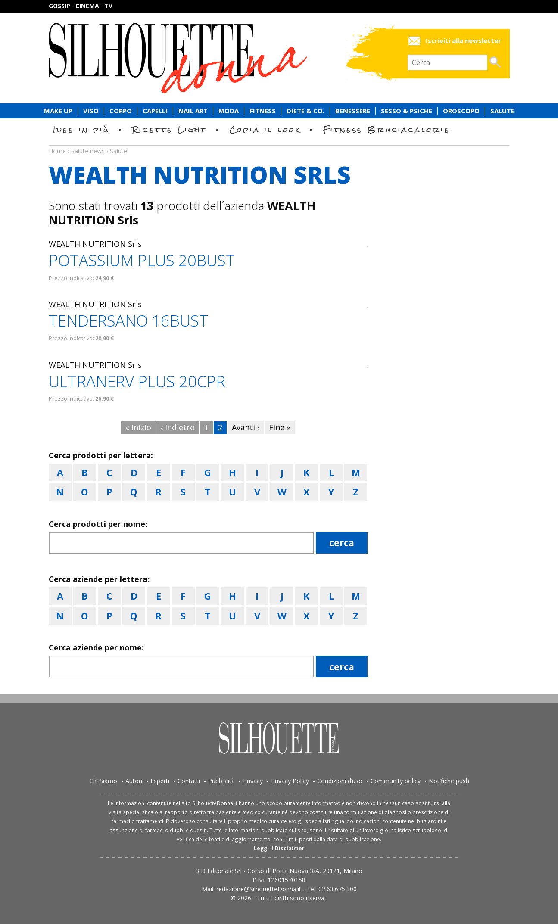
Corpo (120, 111)
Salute (502, 111)
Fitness (262, 111)
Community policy (396, 781)
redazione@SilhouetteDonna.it (258, 889)
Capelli (155, 111)
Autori (133, 781)
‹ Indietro (178, 427)
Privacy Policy (290, 781)
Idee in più (81, 129)
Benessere (352, 111)
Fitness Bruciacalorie (386, 129)
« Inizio (138, 427)
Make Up (58, 111)
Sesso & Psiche (406, 111)
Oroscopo (461, 111)
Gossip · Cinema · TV (80, 6)
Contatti (189, 781)
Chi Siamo (103, 781)
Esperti (159, 781)
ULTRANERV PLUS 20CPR (137, 381)
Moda (228, 111)
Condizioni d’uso (339, 781)
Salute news (279, 143)
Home (57, 151)
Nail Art (193, 111)
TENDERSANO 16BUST (128, 320)
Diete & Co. (305, 111)
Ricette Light (169, 129)
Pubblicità (221, 781)
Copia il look (265, 129)
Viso (91, 111)
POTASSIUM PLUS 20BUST (142, 260)
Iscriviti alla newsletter (463, 41)
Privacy (253, 781)
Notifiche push (449, 781)
